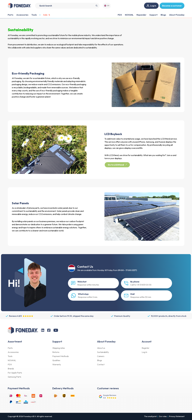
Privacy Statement (176, 416)
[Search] (67, 6)
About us (101, 348)
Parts (10, 348)
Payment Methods (60, 356)
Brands (11, 368)
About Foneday (176, 15)
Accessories (13, 352)
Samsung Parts (14, 377)
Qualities (56, 360)
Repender (141, 15)
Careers (100, 356)
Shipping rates (58, 348)
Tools (10, 356)
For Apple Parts (15, 372)
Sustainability (103, 352)
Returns (55, 352)
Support (153, 15)
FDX (120, 15)
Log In (144, 352)
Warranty (56, 364)
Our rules (163, 416)
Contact (100, 364)
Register (145, 348)
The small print (150, 416)
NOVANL (129, 15)
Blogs (163, 15)
